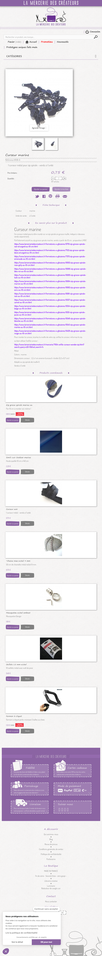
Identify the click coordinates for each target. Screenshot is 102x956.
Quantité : (11, 179)
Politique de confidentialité (51, 854)
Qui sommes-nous (51, 834)
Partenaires (51, 859)
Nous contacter (51, 901)
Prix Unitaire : (12, 173)
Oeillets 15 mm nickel (16, 664)
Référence (9, 160)
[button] (5, 951)
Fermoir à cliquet (14, 716)
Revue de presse (51, 844)
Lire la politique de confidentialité (21, 933)
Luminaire (51, 886)
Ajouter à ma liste (61, 189)
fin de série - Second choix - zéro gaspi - (51, 876)
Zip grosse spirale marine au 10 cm (19, 405)
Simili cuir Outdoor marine (18, 457)
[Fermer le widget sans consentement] (46, 909)
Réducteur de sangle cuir (51, 888)
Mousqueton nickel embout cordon (18, 612)
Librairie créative (50, 881)
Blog (51, 839)
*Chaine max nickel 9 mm (18, 560)
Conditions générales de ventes (51, 849)
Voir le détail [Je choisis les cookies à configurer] (17, 942)
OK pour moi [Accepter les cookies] (46, 942)
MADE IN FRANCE (51, 871)
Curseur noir (12, 509)
